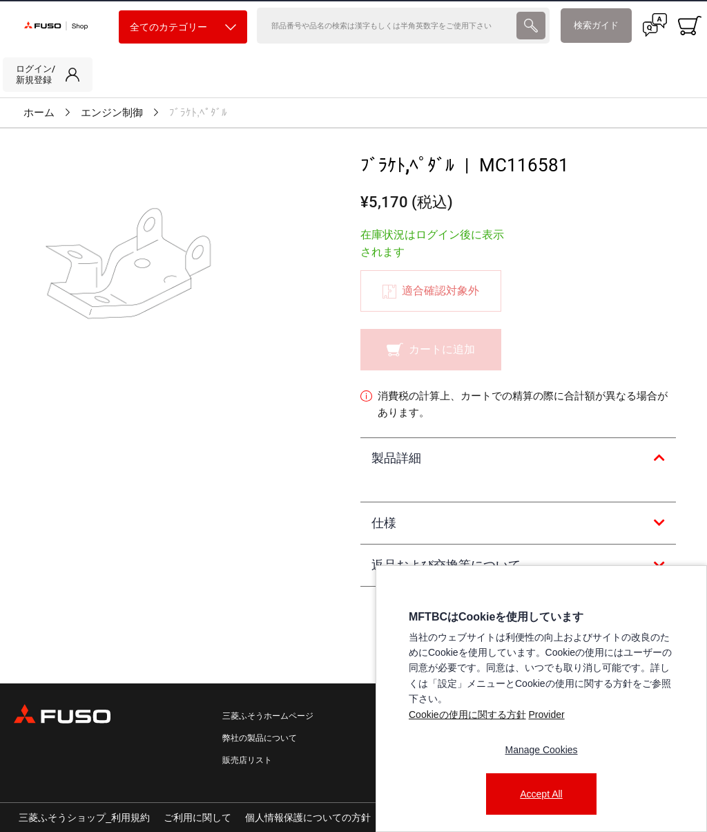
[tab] (518, 459)
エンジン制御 (112, 112)
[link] (48, 74)
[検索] (385, 25)
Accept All (541, 794)
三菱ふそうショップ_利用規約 (84, 817)
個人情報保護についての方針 (308, 817)
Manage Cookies (541, 749)
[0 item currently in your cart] (689, 25)
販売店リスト (247, 760)
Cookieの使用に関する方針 (467, 714)
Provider (546, 714)
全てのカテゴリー (183, 27)
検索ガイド (596, 25)
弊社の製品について (259, 738)
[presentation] (530, 25)
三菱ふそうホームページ (267, 716)
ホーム (39, 112)
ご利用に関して (197, 817)
